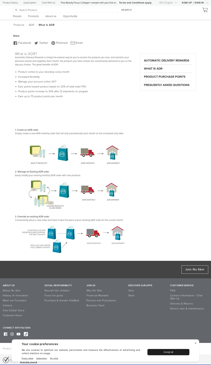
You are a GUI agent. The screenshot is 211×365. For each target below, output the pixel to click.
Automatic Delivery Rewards (166, 60)
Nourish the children (57, 290)
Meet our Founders (14, 300)
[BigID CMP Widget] (105, 351)
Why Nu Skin (94, 290)
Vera (131, 290)
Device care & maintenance (187, 308)
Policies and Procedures (101, 300)
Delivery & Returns (181, 303)
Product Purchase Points (165, 77)
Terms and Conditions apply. (135, 2)
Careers (7, 305)
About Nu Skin (12, 290)
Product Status (10, 2)
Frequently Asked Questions (167, 85)
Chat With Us (48, 2)
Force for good (54, 295)
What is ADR (153, 68)
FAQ (173, 290)
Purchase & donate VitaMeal (62, 300)
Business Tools (95, 305)
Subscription (29, 2)
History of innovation (15, 295)
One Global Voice (14, 310)
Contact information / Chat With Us (186, 297)
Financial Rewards (97, 295)
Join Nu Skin (194, 269)
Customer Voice (12, 315)
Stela (131, 295)
